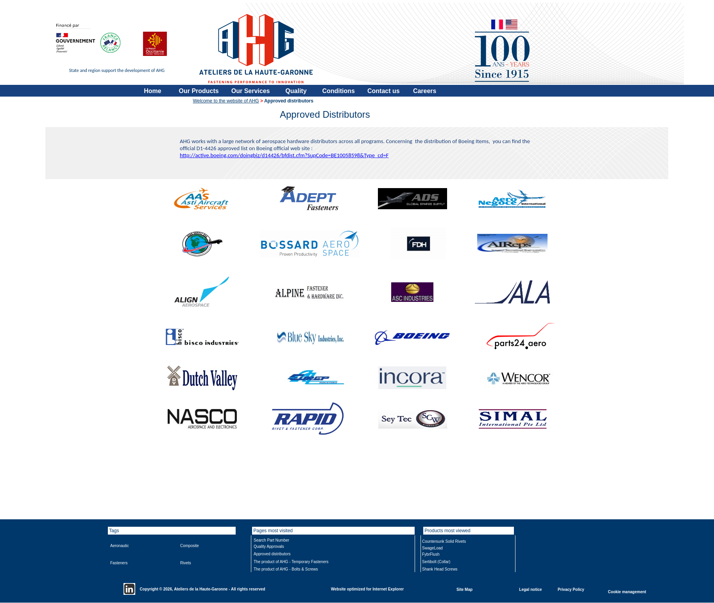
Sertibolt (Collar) (436, 562)
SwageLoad (432, 548)
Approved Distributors (325, 114)
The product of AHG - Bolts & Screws (286, 569)
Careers (425, 91)
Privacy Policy (571, 589)
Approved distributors (272, 554)
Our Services (250, 91)
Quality (295, 91)
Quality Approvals (269, 546)
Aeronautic (119, 546)
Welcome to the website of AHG (226, 101)
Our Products (199, 91)
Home (152, 91)
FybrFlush (430, 554)
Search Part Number (271, 540)
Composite (189, 546)
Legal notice (530, 589)
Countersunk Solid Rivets (444, 541)
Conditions (338, 91)
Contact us (383, 91)
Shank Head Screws (440, 569)
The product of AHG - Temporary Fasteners (291, 562)
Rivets (185, 563)
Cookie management (627, 591)
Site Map (464, 589)
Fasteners (118, 563)
